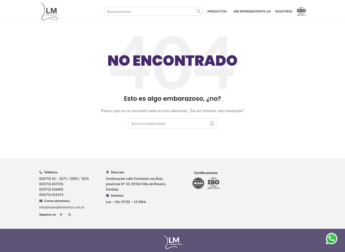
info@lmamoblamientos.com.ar (62, 208)
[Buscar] (153, 11)
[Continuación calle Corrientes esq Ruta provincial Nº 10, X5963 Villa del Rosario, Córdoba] (272, 189)
